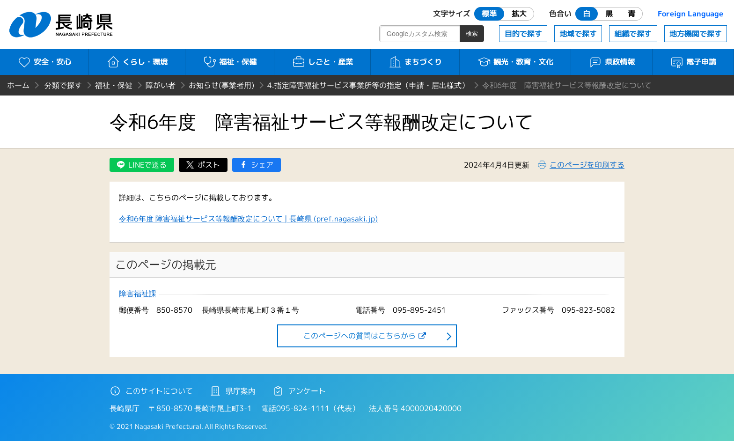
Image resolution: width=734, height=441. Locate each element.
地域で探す (578, 34)
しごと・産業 (322, 62)
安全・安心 (44, 62)
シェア (262, 165)
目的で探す (523, 34)
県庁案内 (233, 391)
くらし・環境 (137, 62)
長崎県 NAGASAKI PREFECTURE (62, 24)
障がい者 (161, 85)
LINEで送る (147, 165)
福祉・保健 (230, 62)
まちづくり (415, 62)
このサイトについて (151, 391)
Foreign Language (690, 13)
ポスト (209, 165)
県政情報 (611, 62)
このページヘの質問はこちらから (359, 336)
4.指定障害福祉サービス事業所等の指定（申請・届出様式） (368, 85)
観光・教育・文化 (515, 62)
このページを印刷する (587, 165)
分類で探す (63, 85)
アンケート (299, 391)
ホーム (18, 85)
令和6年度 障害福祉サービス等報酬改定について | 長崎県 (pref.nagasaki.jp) (248, 218)
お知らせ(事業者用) (221, 85)
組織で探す (633, 34)
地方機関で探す (695, 34)
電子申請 (693, 62)
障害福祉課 (137, 293)
